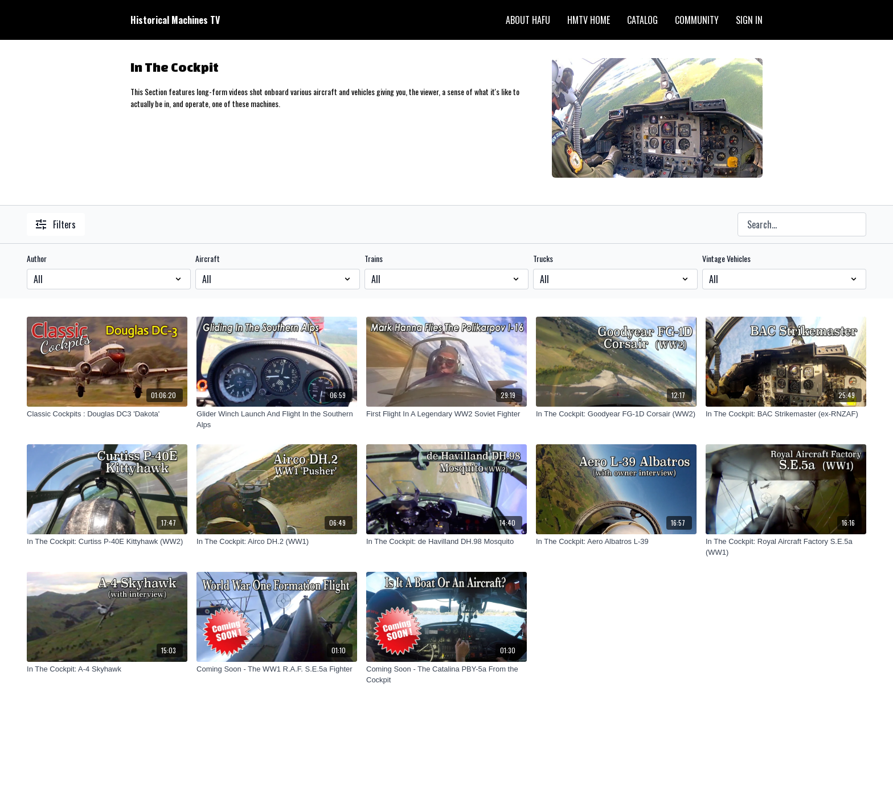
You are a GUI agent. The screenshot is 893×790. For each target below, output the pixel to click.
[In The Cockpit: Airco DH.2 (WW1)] (276, 541)
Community (697, 20)
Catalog (642, 20)
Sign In (749, 20)
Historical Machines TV (175, 20)
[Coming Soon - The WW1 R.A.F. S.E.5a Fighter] (276, 669)
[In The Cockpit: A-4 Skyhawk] (107, 669)
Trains (373, 258)
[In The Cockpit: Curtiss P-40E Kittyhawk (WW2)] (107, 541)
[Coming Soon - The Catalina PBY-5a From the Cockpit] (446, 675)
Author (37, 258)
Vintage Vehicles (726, 258)
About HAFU (528, 20)
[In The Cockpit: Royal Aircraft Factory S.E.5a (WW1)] (786, 547)
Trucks (543, 258)
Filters (56, 224)
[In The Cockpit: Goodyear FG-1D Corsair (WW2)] (616, 414)
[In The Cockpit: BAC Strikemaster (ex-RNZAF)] (786, 414)
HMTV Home (588, 20)
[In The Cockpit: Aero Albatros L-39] (616, 541)
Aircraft (207, 258)
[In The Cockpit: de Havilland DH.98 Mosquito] (446, 541)
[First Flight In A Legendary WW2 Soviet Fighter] (446, 414)
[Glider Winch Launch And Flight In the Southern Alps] (276, 419)
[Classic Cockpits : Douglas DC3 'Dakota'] (107, 414)
